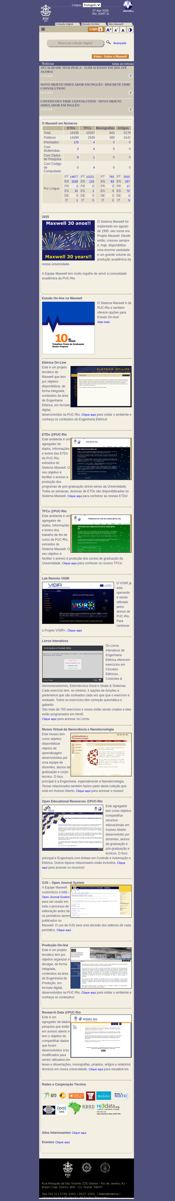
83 (112, 181)
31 (76, 190)
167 (127, 181)
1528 (75, 181)
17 (128, 186)
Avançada (119, 43)
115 (91, 181)
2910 (126, 176)
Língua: (77, 5)
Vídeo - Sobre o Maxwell (110, 56)
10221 (90, 176)
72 (128, 190)
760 (111, 176)
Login (96, 29)
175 (76, 142)
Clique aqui (89, 414)
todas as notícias (123, 63)
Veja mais (103, 321)
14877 (74, 176)
